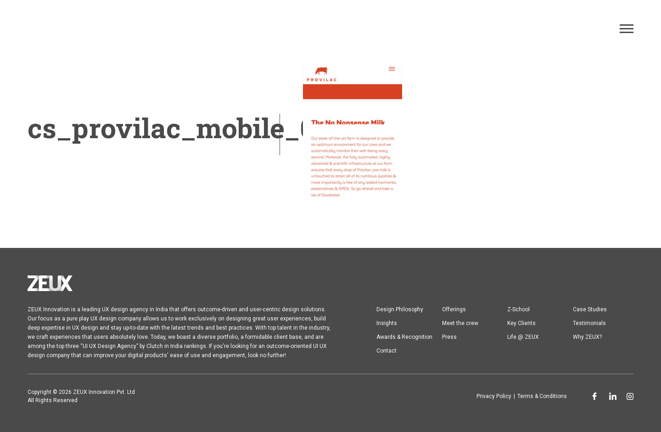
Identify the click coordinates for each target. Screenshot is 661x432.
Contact (386, 351)
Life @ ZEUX (523, 337)
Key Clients (521, 323)
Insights (386, 323)
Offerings (454, 309)
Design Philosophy (399, 309)
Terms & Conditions (542, 396)
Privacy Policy (493, 396)
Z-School (518, 309)
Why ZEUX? (587, 337)
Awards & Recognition (404, 337)
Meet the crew (460, 323)
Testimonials (589, 323)
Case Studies (590, 309)
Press (449, 337)
